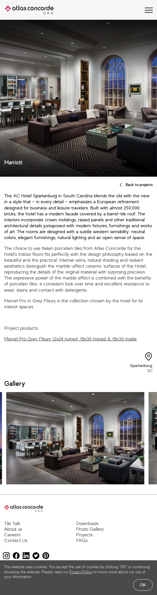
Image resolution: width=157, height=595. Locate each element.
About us (13, 529)
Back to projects (136, 184)
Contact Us (15, 540)
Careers (12, 534)
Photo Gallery (90, 529)
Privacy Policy (80, 572)
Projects (84, 534)
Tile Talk (12, 523)
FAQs (82, 540)
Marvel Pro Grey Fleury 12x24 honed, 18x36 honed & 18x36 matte (70, 339)
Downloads (87, 523)
